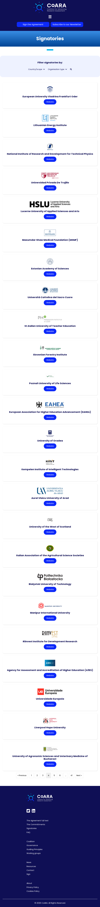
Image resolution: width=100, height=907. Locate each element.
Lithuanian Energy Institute (50, 125)
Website (50, 102)
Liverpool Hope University (50, 727)
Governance (32, 845)
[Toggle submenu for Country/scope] (44, 69)
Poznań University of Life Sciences (50, 383)
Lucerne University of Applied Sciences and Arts (50, 211)
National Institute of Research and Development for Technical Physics (50, 153)
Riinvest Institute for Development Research (50, 641)
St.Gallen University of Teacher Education (50, 326)
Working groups (34, 853)
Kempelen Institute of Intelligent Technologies (50, 469)
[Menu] (50, 16)
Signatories (32, 828)
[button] (71, 69)
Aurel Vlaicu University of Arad (50, 498)
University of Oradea (50, 440)
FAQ (28, 832)
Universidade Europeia (50, 698)
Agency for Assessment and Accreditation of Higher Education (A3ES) (50, 670)
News (29, 862)
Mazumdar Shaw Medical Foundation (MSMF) (50, 240)
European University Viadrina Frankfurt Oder (50, 96)
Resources (31, 866)
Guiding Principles (34, 849)
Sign (28, 874)
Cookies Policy (33, 891)
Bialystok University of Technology (50, 584)
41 (71, 775)
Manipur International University (50, 612)
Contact (30, 870)
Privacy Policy (33, 887)
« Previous (22, 775)
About (29, 883)
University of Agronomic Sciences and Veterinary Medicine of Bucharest (50, 757)
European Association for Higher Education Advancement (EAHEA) (50, 412)
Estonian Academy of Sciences (50, 268)
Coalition (31, 841)
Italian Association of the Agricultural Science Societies (50, 555)
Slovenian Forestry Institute (50, 354)
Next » (79, 775)
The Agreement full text (37, 820)
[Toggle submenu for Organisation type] (66, 69)
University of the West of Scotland (50, 526)
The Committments (36, 824)
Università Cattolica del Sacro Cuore (50, 297)
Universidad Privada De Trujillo (50, 182)
